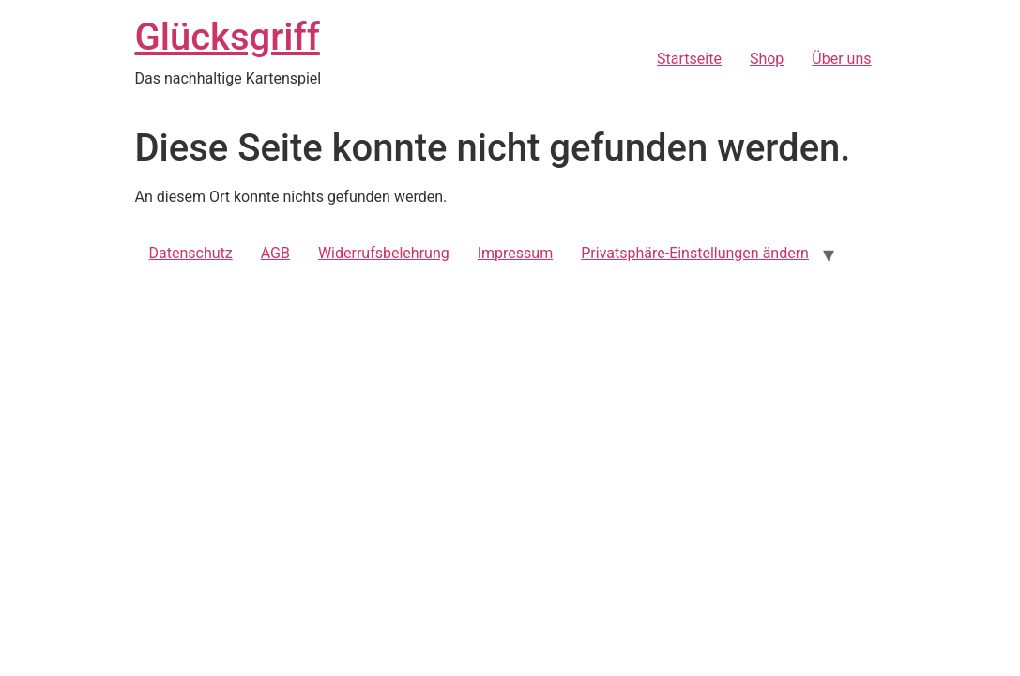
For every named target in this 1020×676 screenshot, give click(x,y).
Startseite (689, 59)
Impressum (516, 253)
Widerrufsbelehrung (383, 253)
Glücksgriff (227, 37)
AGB (275, 253)
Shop (767, 59)
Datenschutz (191, 253)
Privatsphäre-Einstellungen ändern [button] (695, 253)
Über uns (841, 59)
